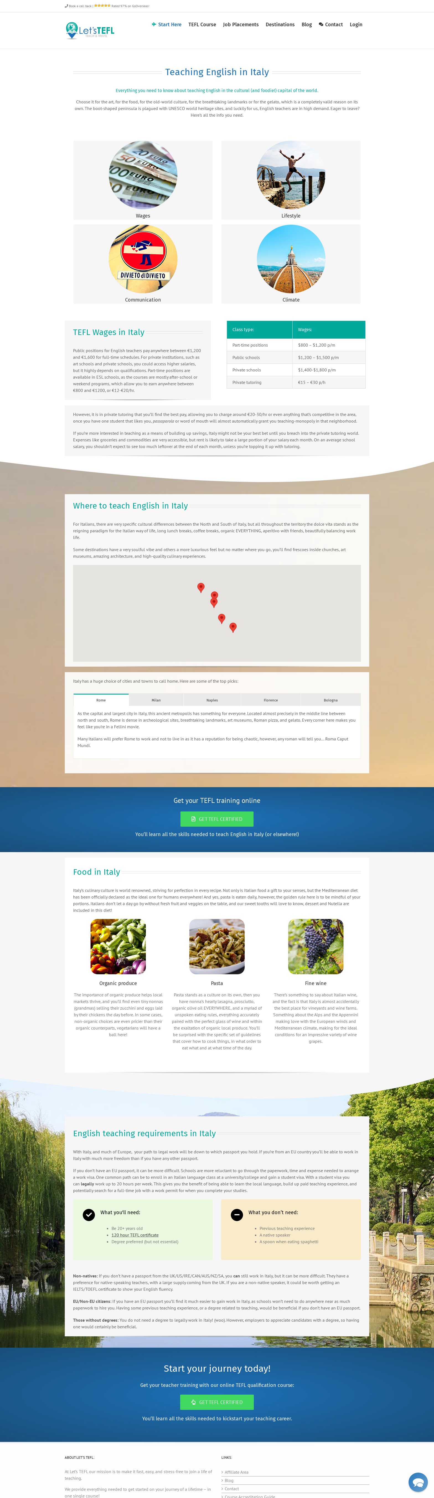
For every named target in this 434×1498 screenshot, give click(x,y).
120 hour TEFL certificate (135, 1235)
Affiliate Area (237, 1472)
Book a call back (78, 6)
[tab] (101, 700)
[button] (221, 619)
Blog (229, 1480)
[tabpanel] (217, 732)
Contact (232, 1488)
